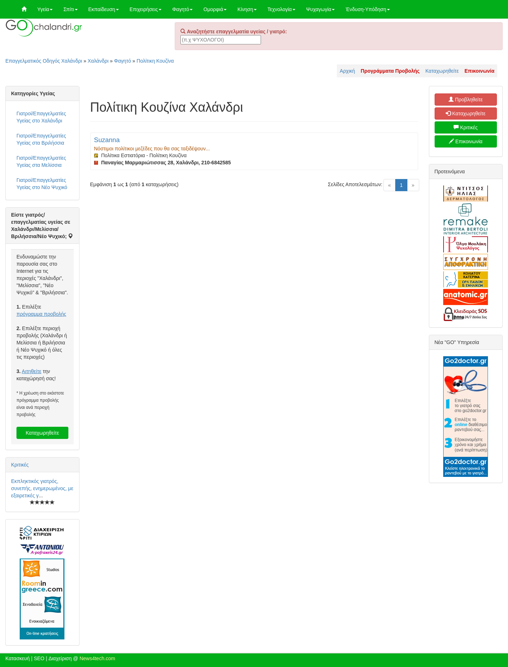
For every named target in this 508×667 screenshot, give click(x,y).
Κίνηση (247, 9)
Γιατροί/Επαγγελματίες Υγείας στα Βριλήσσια (41, 139)
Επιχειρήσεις (145, 9)
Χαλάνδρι (98, 61)
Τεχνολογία (281, 9)
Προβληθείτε (466, 99)
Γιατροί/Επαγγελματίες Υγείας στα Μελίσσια (41, 161)
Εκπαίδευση (103, 9)
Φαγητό (182, 9)
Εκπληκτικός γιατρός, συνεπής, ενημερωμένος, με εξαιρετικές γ (42, 488)
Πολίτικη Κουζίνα (155, 61)
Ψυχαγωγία (320, 9)
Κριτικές (20, 465)
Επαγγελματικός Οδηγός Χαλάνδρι (43, 61)
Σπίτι (70, 9)
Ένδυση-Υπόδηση (367, 9)
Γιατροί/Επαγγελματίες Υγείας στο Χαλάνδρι (41, 117)
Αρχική (347, 71)
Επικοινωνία (466, 141)
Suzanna (107, 140)
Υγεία (45, 9)
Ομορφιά (215, 9)
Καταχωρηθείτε (442, 71)
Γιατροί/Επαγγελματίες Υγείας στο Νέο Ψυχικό (41, 183)
